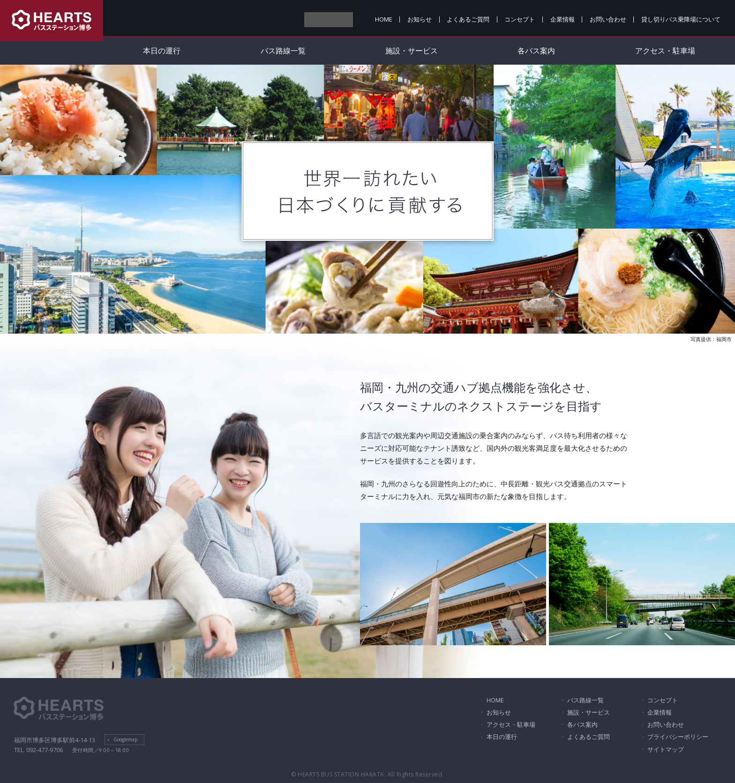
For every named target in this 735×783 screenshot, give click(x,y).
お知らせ (419, 19)
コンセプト (519, 19)
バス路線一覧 (283, 50)
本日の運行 (161, 50)
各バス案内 (536, 50)
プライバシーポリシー (677, 736)
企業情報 (562, 19)
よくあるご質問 (468, 19)
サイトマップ (665, 749)
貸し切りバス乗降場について (680, 19)
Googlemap (125, 739)
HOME (383, 19)
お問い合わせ (608, 19)
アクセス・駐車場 (511, 724)
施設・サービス (411, 50)
